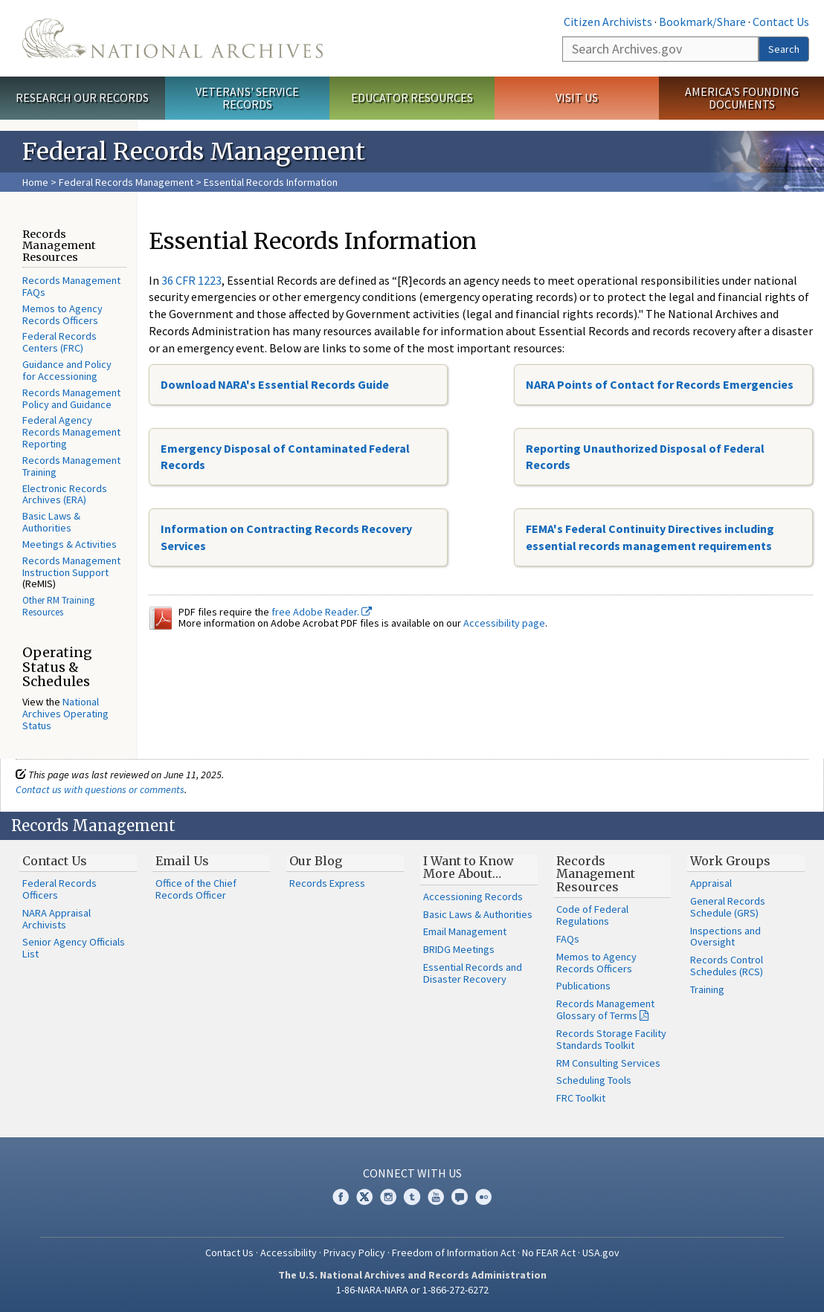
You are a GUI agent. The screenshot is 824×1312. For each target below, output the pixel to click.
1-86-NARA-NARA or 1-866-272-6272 (412, 1289)
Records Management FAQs (71, 286)
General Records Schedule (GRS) (727, 907)
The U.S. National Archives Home (172, 38)
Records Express (327, 883)
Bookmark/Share (702, 21)
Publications (583, 985)
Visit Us (577, 97)
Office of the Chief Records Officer (195, 889)
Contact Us (781, 21)
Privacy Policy (354, 1252)
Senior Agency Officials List (73, 947)
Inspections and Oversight (725, 936)
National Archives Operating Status (65, 713)
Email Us (182, 860)
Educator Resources (412, 97)
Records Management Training (71, 466)
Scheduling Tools (593, 1080)
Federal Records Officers (59, 889)
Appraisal (711, 883)
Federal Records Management (126, 182)
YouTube (436, 1197)
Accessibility (288, 1252)
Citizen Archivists (608, 21)
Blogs (460, 1197)
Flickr (483, 1197)
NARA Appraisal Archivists (56, 918)
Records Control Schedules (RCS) (726, 965)
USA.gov (600, 1252)
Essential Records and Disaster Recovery (472, 973)
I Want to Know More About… (468, 867)
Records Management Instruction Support (71, 566)
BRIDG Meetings (459, 949)
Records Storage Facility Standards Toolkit (611, 1039)
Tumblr (412, 1197)
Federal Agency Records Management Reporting (71, 431)
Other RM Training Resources (58, 606)
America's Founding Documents (742, 98)
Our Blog (315, 860)
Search (783, 49)
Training (707, 989)
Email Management (464, 931)
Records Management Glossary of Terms (605, 1009)
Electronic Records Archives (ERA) (64, 494)
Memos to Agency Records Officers (62, 314)
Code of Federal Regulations (592, 915)
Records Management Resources (595, 873)
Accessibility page (504, 623)
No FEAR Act (549, 1252)
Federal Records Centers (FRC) (59, 342)
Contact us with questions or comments (100, 789)
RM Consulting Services (608, 1063)
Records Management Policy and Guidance (71, 398)
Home (35, 182)
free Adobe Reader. (321, 611)
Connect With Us (412, 1173)
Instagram (388, 1197)
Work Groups (730, 860)
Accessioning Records (473, 896)
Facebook (341, 1197)
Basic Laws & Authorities (51, 521)
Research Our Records (82, 97)
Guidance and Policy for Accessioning (67, 370)
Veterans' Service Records (247, 98)
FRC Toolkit (580, 1098)
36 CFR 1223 (191, 280)
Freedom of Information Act (453, 1252)
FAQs (567, 939)
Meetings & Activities (69, 544)
